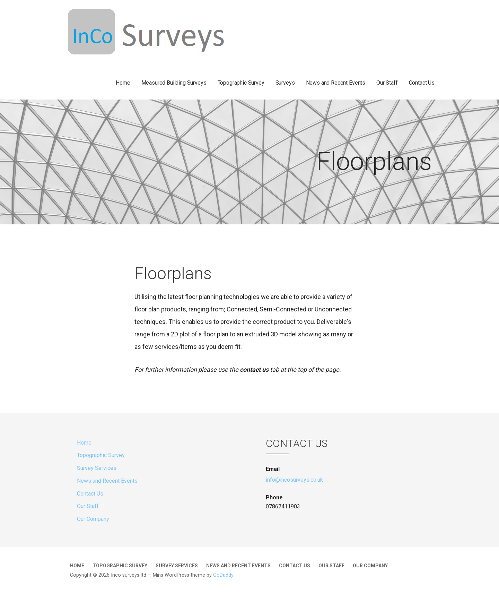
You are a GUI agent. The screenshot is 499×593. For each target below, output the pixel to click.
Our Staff (387, 82)
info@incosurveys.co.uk (294, 479)
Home (123, 82)
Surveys (285, 82)
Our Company (93, 519)
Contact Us (422, 82)
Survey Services (96, 468)
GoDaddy (223, 575)
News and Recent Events (335, 82)
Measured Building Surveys (174, 82)
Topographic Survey (241, 82)
